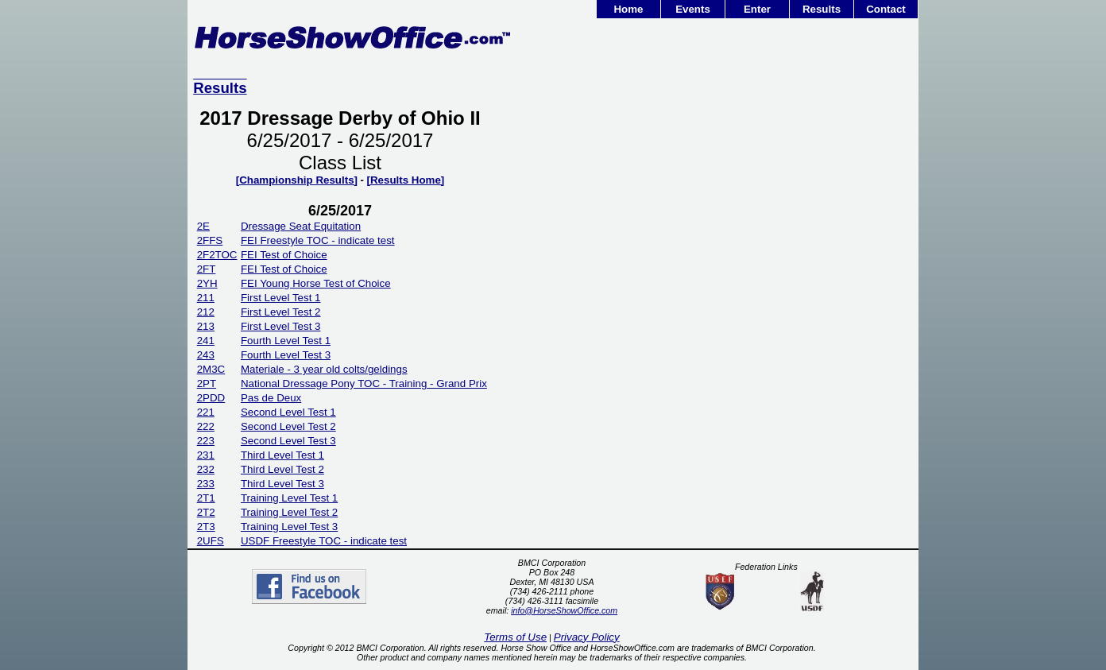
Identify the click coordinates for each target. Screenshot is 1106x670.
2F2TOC (217, 255)
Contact (886, 9)
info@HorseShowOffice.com (564, 610)
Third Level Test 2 (282, 469)
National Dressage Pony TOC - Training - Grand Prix (364, 383)
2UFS (210, 541)
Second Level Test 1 (288, 412)
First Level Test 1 (281, 298)
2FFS (210, 240)
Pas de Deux (271, 398)
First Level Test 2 (281, 312)
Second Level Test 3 (288, 441)
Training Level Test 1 (289, 498)
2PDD (211, 398)
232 (206, 469)
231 (206, 455)
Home (628, 9)
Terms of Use (515, 637)
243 (206, 355)
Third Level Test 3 (282, 484)
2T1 (206, 498)
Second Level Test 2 (288, 426)
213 (206, 326)
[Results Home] (406, 180)
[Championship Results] (297, 180)
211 (206, 298)
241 (206, 341)
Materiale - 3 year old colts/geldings (324, 369)
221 (206, 412)
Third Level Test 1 (282, 455)
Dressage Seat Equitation (301, 226)
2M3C (211, 369)
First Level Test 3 (281, 326)
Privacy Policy (587, 637)
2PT (206, 383)
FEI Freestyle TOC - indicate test (318, 240)
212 (206, 312)
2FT (206, 269)
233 (206, 484)
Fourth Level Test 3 (286, 355)
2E (203, 226)
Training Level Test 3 (289, 527)
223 (206, 441)
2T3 (206, 527)
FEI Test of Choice (284, 255)
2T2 (206, 512)
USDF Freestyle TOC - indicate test (324, 541)
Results (821, 9)
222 (206, 426)
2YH (207, 283)
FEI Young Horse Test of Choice (316, 283)
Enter (757, 9)
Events (692, 9)
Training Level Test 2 (289, 512)
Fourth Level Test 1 (286, 341)
